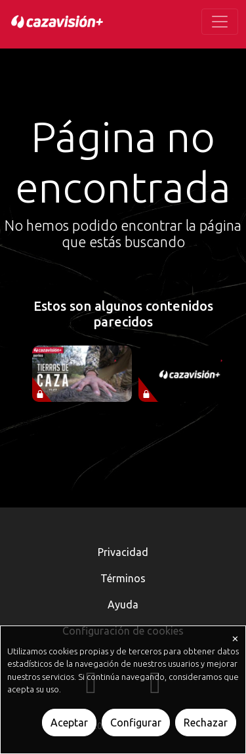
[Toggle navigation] (219, 22)
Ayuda (123, 604)
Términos (123, 578)
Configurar (135, 722)
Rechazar (206, 722)
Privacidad (123, 552)
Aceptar (69, 722)
